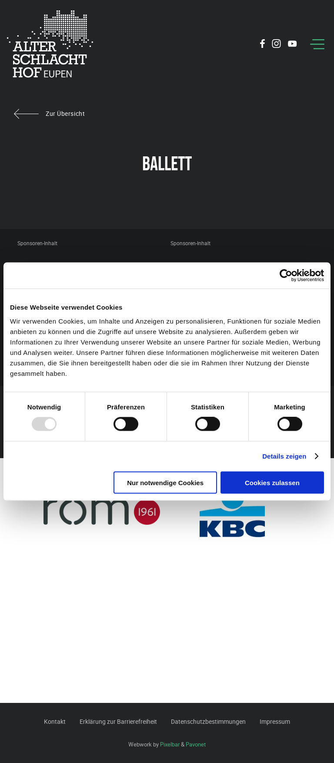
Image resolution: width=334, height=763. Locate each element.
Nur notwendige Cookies (165, 482)
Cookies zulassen (272, 482)
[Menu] (317, 44)
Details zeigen (284, 456)
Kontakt (55, 721)
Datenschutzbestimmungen (208, 721)
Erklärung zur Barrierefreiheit (118, 721)
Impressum (275, 721)
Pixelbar (170, 744)
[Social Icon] (262, 45)
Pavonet (196, 744)
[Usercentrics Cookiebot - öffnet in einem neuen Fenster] (286, 275)
